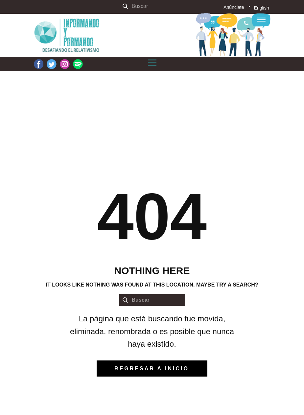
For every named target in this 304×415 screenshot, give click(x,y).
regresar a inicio (151, 368)
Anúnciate (233, 7)
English (261, 8)
